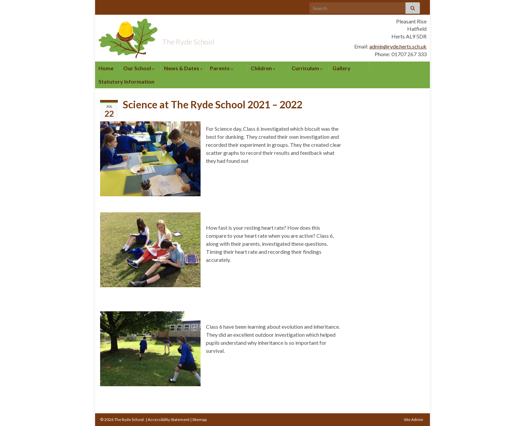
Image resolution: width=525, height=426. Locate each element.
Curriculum (307, 68)
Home (106, 68)
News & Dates (183, 68)
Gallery (341, 68)
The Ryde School (207, 39)
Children (263, 68)
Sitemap (199, 419)
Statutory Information (126, 81)
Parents (221, 68)
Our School (139, 68)
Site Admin (413, 419)
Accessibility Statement (169, 419)
